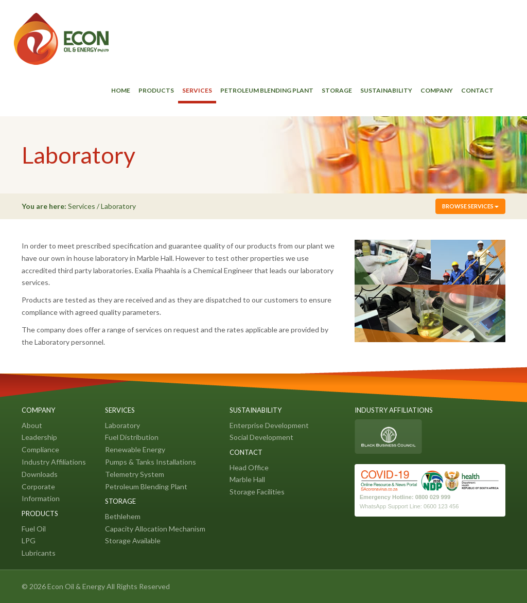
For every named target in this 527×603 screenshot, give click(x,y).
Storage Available (133, 540)
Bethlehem (122, 516)
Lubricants (39, 552)
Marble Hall (247, 479)
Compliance (40, 449)
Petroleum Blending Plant (266, 90)
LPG (29, 540)
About (32, 425)
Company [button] (436, 90)
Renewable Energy (135, 449)
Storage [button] (337, 90)
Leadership (39, 437)
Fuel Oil (34, 528)
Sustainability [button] (386, 90)
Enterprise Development (269, 425)
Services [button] (197, 90)
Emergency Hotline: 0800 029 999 (405, 497)
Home (120, 90)
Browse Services (470, 206)
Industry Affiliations (54, 461)
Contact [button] (477, 90)
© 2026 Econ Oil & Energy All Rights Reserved (96, 586)
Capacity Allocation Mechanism (155, 528)
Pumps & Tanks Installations (150, 461)
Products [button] (156, 90)
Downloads (40, 474)
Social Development (261, 437)
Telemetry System (134, 474)
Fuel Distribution (132, 437)
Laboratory (122, 425)
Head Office (249, 467)
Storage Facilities (257, 491)
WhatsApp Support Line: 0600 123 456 (409, 506)
